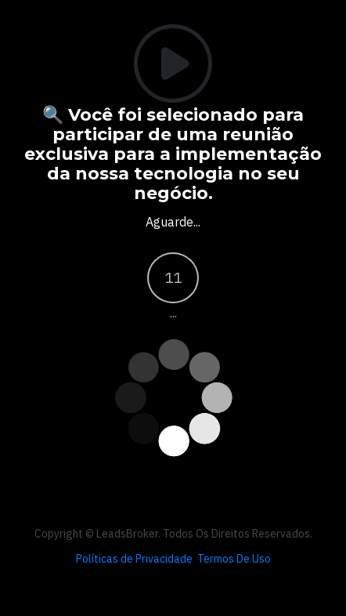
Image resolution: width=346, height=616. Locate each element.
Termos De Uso (234, 559)
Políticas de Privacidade (134, 559)
